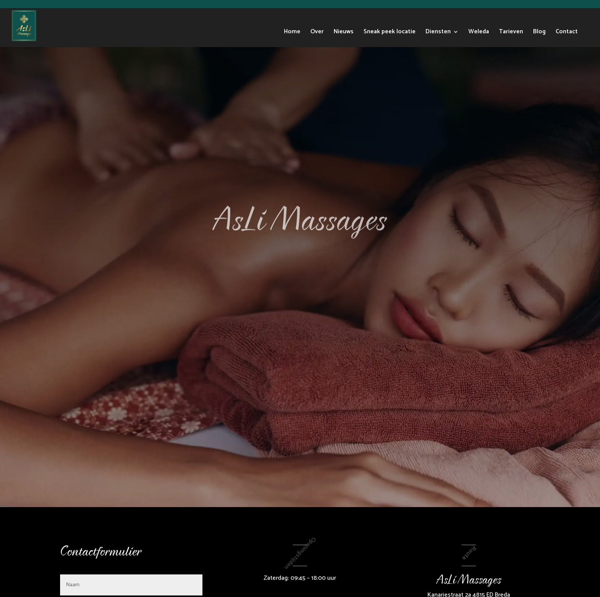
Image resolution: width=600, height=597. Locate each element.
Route (469, 553)
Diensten (438, 33)
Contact (567, 33)
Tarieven (511, 33)
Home (292, 33)
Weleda (478, 33)
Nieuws (344, 33)
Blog (539, 33)
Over (317, 33)
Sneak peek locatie (390, 33)
